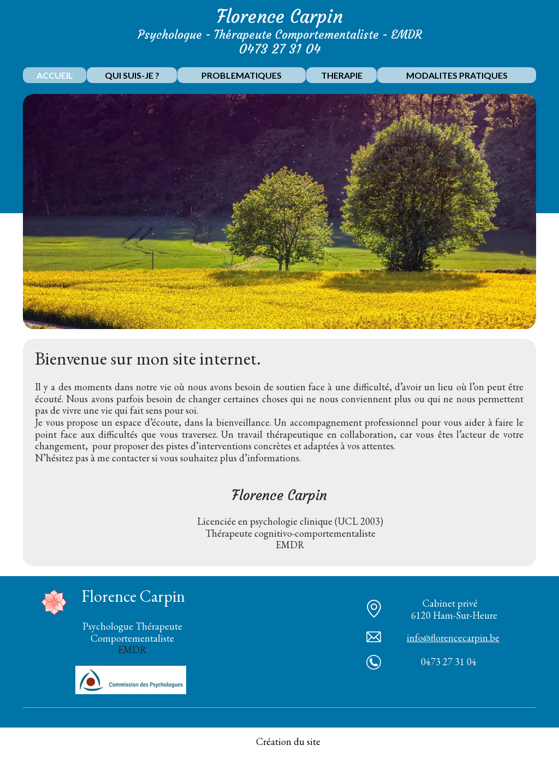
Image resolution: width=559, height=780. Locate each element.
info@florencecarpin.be (453, 637)
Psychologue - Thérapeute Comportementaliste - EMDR (280, 34)
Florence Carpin (280, 16)
